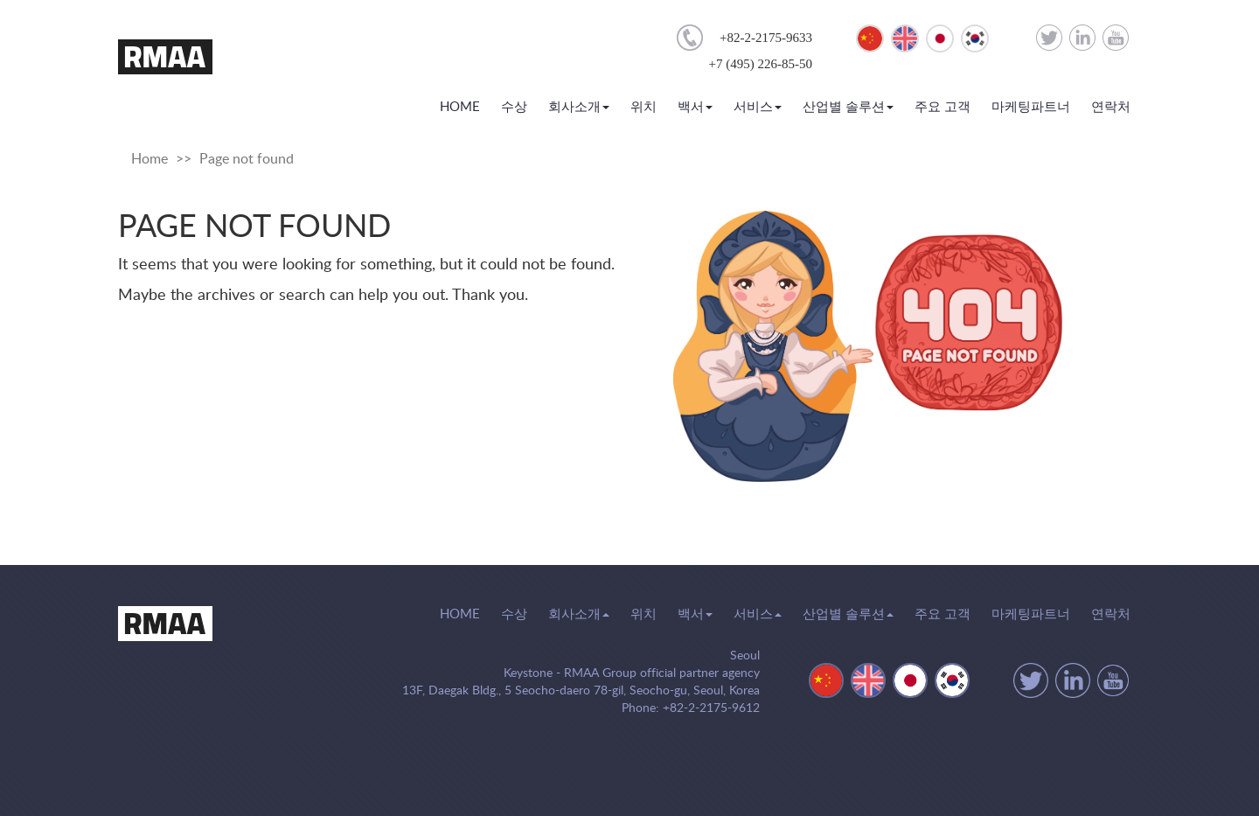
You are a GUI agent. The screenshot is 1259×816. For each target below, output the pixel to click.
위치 (643, 107)
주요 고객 (942, 107)
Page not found (246, 159)
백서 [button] (695, 107)
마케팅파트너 (1030, 107)
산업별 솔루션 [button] (848, 107)
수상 (514, 107)
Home (149, 159)
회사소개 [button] (578, 107)
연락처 (1110, 107)
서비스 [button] (758, 107)
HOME (460, 106)
